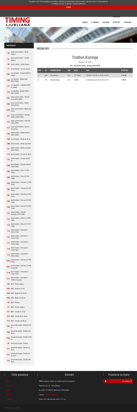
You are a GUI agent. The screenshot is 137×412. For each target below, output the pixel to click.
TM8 (8, 201)
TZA (8, 154)
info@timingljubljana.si (51, 395)
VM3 (8, 338)
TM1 (8, 134)
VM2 (8, 332)
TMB (8, 144)
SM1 (8, 98)
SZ (8, 59)
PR (8, 302)
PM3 (8, 298)
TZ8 (8, 249)
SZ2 (8, 122)
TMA (8, 139)
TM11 (8, 267)
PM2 (8, 293)
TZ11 (8, 279)
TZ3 (8, 219)
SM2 (8, 104)
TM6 (8, 189)
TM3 (8, 171)
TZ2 (8, 213)
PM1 (8, 289)
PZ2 (8, 316)
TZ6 (8, 237)
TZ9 (8, 255)
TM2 (8, 165)
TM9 (8, 207)
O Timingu (9, 386)
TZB (8, 159)
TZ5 (8, 231)
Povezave (9, 399)
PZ (8, 307)
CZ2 (8, 92)
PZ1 (8, 312)
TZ (8, 69)
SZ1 (8, 116)
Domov (8, 381)
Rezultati (9, 395)
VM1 (8, 326)
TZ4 (8, 225)
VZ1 (8, 349)
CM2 (8, 80)
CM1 (8, 74)
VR (8, 343)
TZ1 (8, 149)
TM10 (8, 261)
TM (8, 64)
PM (8, 284)
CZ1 (8, 86)
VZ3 (8, 361)
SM (8, 53)
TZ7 (8, 243)
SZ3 (8, 128)
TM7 (8, 195)
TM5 (8, 183)
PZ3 (8, 321)
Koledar (8, 390)
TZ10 (8, 273)
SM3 (8, 110)
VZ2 (8, 355)
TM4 (8, 177)
